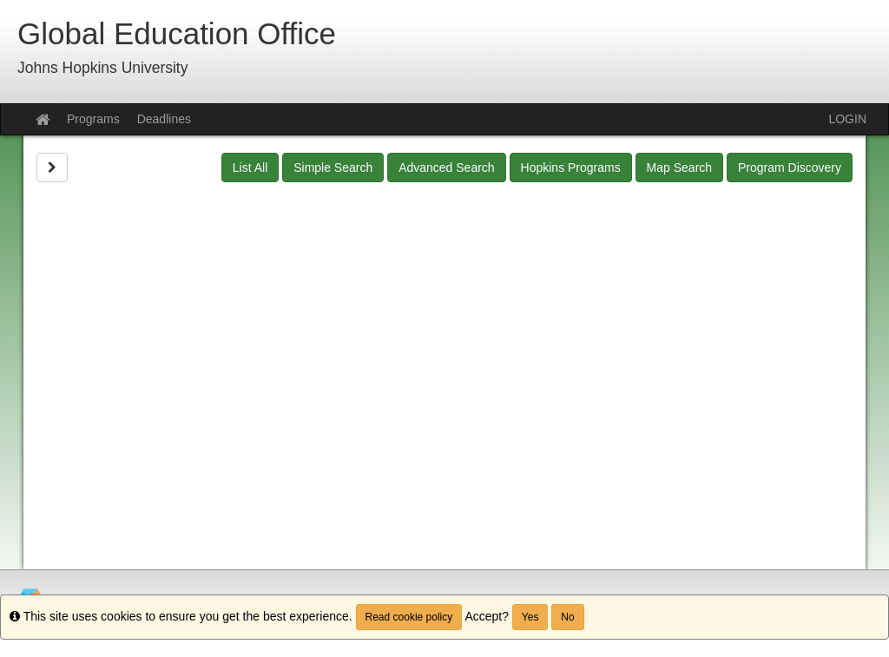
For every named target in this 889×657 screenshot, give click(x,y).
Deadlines (164, 119)
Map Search (679, 167)
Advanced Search (446, 167)
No (567, 617)
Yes (530, 617)
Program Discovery (789, 167)
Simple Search (332, 167)
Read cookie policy (409, 617)
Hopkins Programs (571, 167)
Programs (93, 119)
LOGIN (847, 119)
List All (250, 167)
